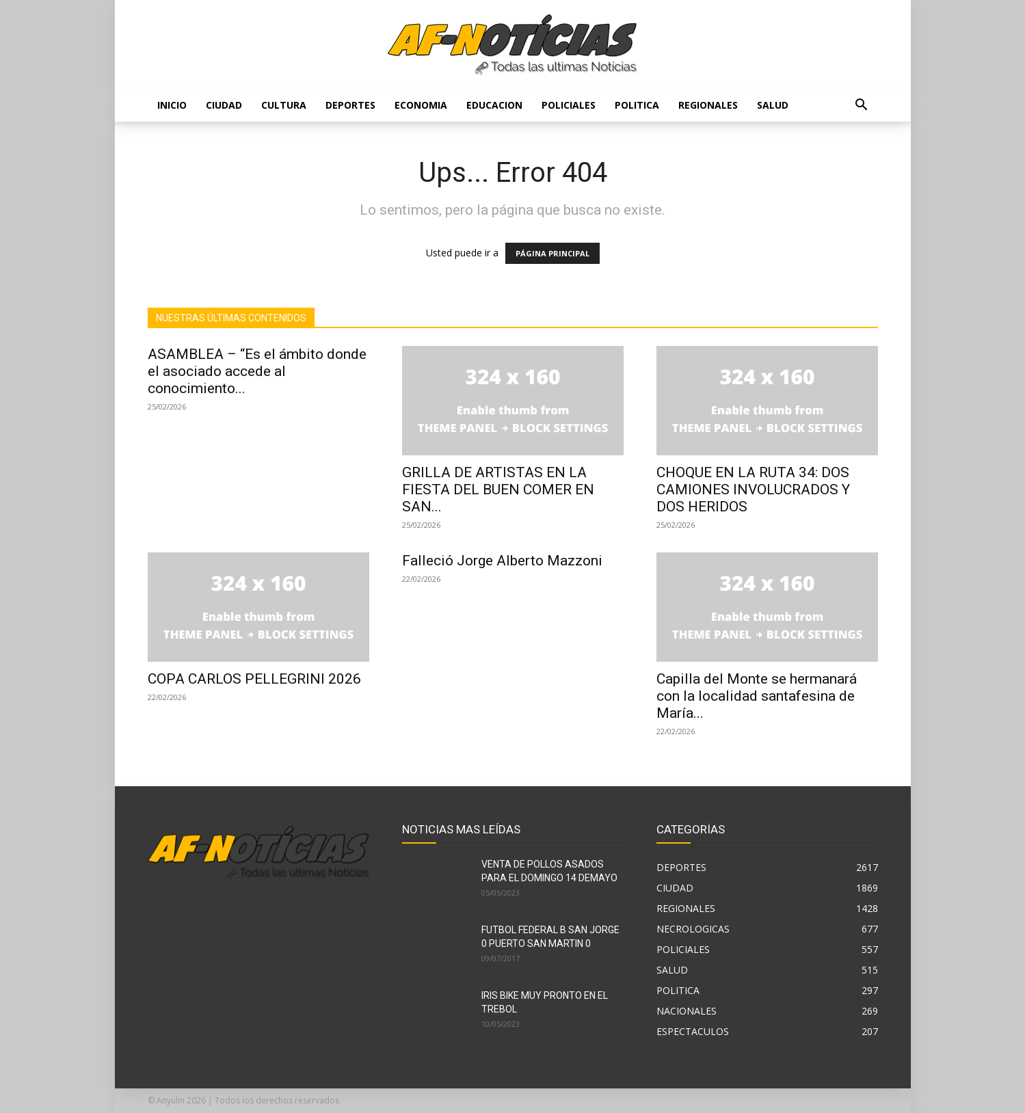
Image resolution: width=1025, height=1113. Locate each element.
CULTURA (283, 104)
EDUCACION (494, 104)
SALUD (772, 104)
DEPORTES (350, 104)
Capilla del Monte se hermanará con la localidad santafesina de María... (756, 696)
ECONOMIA (421, 104)
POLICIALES (569, 104)
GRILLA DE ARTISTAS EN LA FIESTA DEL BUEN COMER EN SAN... (498, 489)
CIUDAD (224, 104)
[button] (861, 106)
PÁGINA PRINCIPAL (552, 253)
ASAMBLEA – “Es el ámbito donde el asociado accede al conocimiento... (257, 371)
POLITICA (637, 104)
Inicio (172, 104)
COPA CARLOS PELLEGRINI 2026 (254, 679)
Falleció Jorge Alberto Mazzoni (502, 560)
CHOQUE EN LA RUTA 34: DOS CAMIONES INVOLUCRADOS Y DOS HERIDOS (753, 489)
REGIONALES (708, 104)
